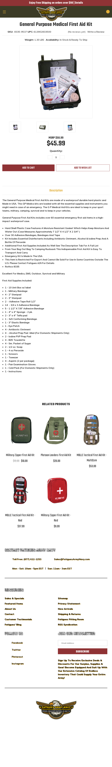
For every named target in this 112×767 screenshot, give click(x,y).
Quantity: (56, 151)
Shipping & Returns (69, 614)
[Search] (97, 12)
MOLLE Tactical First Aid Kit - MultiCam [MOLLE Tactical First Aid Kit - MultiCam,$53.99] (92, 458)
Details (79, 3)
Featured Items (14, 603)
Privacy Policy (61, 739)
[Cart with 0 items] (104, 12)
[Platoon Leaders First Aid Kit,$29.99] (56, 429)
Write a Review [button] (95, 31)
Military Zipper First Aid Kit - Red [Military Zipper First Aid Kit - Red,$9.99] (56, 518)
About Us (10, 608)
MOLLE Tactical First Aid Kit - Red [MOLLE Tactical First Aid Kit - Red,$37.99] (20, 518)
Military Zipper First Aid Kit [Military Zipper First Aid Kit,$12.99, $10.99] (20, 455)
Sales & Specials (14, 598)
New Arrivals (65, 608)
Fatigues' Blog (13, 624)
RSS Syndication (67, 624)
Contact (9, 614)
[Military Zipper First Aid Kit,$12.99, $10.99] (20, 429)
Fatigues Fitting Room (71, 619)
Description (56, 190)
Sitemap (63, 598)
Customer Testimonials (18, 619)
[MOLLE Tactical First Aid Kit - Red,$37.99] (20, 490)
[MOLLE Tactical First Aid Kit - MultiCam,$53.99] (91, 429)
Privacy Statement (69, 603)
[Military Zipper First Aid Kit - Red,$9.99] (56, 490)
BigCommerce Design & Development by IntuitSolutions (56, 735)
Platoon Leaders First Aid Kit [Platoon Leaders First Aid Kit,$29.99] (56, 455)
